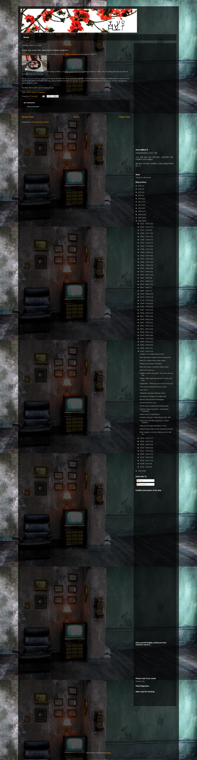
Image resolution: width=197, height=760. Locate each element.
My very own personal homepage (152, 399)
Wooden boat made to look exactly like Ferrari (156, 429)
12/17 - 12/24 (145, 230)
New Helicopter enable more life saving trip (155, 357)
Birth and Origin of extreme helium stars (154, 367)
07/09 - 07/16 (145, 303)
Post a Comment (33, 107)
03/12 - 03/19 (145, 438)
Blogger (108, 753)
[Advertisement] (154, 60)
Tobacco (34, 92)
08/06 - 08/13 (145, 291)
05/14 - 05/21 (145, 326)
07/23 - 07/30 (145, 297)
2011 (140, 205)
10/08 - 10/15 (145, 262)
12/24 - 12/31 (145, 227)
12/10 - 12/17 (145, 233)
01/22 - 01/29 (145, 457)
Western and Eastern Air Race (151, 364)
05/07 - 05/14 (145, 329)
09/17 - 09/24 (145, 272)
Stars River (144, 390)
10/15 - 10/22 (145, 259)
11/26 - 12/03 (145, 240)
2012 (140, 202)
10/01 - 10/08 (145, 265)
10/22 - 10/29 (145, 256)
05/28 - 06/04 (145, 319)
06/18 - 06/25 (145, 313)
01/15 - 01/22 (145, 460)
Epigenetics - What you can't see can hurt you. (156, 383)
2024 (140, 192)
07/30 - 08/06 (145, 294)
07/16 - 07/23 (145, 300)
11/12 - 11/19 (145, 246)
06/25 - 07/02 (145, 310)
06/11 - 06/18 (145, 316)
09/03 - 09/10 (145, 278)
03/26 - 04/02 (145, 348)
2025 (140, 189)
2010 (140, 208)
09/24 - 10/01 (145, 268)
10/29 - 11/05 (145, 252)
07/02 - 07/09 (145, 307)
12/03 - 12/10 (145, 236)
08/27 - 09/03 (145, 281)
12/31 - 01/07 (145, 224)
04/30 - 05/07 (145, 332)
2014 (140, 199)
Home (26, 37)
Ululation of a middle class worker (152, 354)
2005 (140, 471)
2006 (140, 221)
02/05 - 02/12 (145, 454)
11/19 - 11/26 (145, 243)
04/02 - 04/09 (145, 345)
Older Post (124, 117)
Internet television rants (148, 403)
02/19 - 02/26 (145, 448)
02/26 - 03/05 (145, 444)
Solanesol (25, 54)
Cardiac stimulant (71, 54)
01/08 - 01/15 (145, 464)
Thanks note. (140, 681)
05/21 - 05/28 (145, 323)
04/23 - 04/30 (145, 335)
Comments (142, 484)
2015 (140, 195)
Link (35, 83)
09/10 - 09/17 (145, 275)
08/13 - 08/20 (145, 287)
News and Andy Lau (147, 370)
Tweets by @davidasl (143, 177)
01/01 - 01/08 (145, 467)
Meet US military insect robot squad (152, 360)
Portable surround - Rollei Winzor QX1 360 (155, 417)
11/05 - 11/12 (145, 249)
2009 (140, 211)
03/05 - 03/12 (145, 441)
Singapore (41, 92)
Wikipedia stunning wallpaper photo (152, 393)
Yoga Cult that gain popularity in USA (153, 426)
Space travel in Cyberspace (150, 414)
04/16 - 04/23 (145, 339)
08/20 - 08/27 (145, 284)
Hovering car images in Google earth (153, 396)
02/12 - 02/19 (145, 451)
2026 (140, 186)
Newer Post (28, 117)
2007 (140, 218)
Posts (140, 481)
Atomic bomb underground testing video (154, 406)
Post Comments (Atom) (40, 122)
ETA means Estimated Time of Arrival (153, 387)
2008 (140, 215)
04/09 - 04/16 (145, 342)
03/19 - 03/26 (145, 351)
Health (28, 92)
